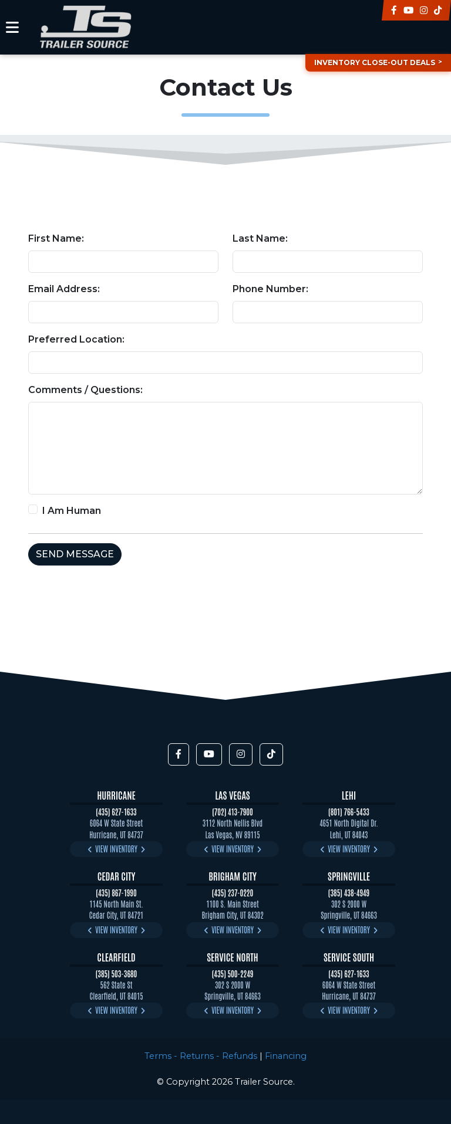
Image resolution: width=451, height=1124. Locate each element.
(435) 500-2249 (233, 974)
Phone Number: (270, 288)
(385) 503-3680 (116, 974)
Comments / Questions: (85, 389)
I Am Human (71, 510)
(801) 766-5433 (348, 812)
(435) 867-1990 (116, 893)
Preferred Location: (76, 339)
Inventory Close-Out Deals (374, 62)
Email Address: (64, 288)
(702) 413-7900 (232, 812)
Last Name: (260, 238)
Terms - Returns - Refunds (200, 1056)
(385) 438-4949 (348, 893)
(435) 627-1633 (116, 812)
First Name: (56, 238)
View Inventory (116, 849)
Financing (286, 1056)
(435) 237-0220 (232, 893)
